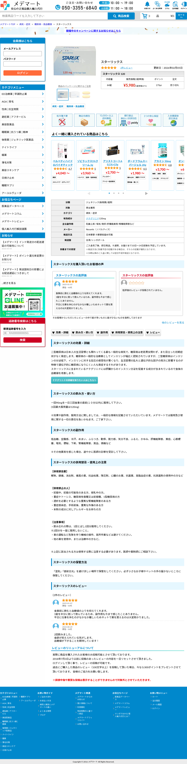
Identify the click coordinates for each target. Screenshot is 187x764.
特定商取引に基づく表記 (84, 712)
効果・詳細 (60, 332)
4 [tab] (124, 193)
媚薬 (4, 154)
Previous (88, 193)
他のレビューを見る (173, 322)
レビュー (153, 332)
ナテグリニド (92, 218)
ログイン (156, 708)
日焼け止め (8, 177)
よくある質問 (45, 711)
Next (146, 193)
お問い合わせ (83, 724)
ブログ (43, 715)
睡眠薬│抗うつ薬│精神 (15, 131)
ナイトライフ (9, 147)
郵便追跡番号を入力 (14, 328)
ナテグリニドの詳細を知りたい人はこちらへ (74, 380)
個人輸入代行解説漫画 (14, 228)
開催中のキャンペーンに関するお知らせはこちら (93, 30)
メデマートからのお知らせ (84, 698)
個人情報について (84, 703)
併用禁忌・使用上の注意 (127, 332)
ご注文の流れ (45, 697)
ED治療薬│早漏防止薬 (14, 93)
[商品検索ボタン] (121, 15)
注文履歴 (156, 700)
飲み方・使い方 (82, 332)
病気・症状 (57, 106)
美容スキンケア (10, 170)
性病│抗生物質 (10, 109)
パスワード (9, 58)
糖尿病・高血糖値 (75, 106)
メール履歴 (157, 704)
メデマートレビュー (13, 221)
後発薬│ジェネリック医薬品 (18, 139)
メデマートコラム (12, 213)
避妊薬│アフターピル (14, 116)
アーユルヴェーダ (12, 192)
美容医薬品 (8, 124)
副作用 (102, 332)
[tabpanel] (62, 165)
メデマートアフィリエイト (84, 718)
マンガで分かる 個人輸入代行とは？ (122, 715)
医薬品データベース (13, 206)
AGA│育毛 (8, 101)
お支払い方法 (45, 700)
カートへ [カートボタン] (181, 16)
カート (155, 697)
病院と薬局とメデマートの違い (47, 705)
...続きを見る (9, 283)
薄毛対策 (7, 162)
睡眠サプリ (8, 185)
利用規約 (81, 707)
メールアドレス (12, 48)
